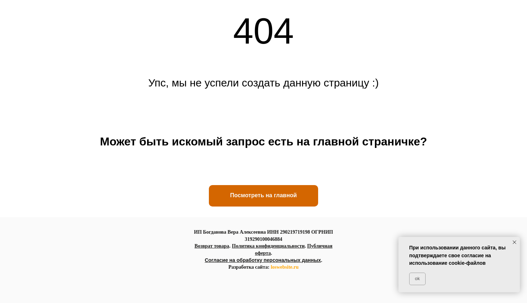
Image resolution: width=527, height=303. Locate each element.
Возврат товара (212, 246)
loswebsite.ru (284, 267)
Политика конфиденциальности (268, 246)
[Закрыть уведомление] (514, 242)
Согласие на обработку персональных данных (263, 260)
